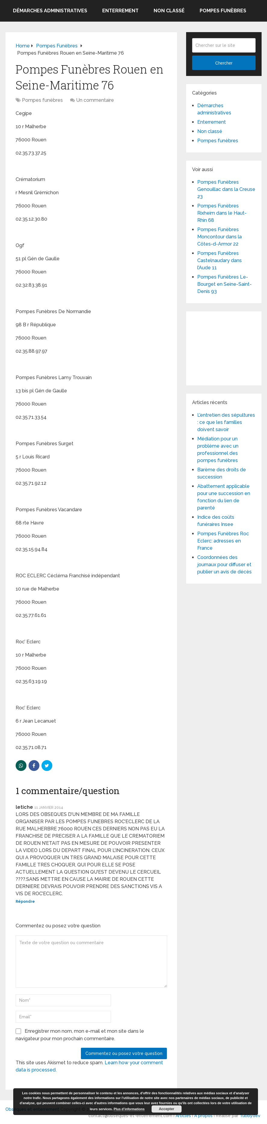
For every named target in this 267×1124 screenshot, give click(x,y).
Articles (183, 1115)
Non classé (169, 11)
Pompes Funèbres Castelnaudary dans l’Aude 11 (219, 260)
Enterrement (120, 11)
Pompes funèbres (223, 11)
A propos (203, 1115)
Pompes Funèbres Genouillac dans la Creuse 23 (226, 189)
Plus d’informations (129, 1109)
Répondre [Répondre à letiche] (25, 901)
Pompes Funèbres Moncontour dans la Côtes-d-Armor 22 (219, 237)
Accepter (166, 1109)
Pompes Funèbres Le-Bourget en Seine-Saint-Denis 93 (224, 284)
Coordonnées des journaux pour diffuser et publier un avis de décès (224, 564)
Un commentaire (95, 100)
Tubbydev (250, 1115)
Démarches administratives (50, 11)
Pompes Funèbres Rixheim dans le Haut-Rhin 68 (222, 213)
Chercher (224, 63)
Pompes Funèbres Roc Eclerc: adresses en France (223, 541)
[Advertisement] (229, 347)
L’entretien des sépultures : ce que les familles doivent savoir (226, 422)
